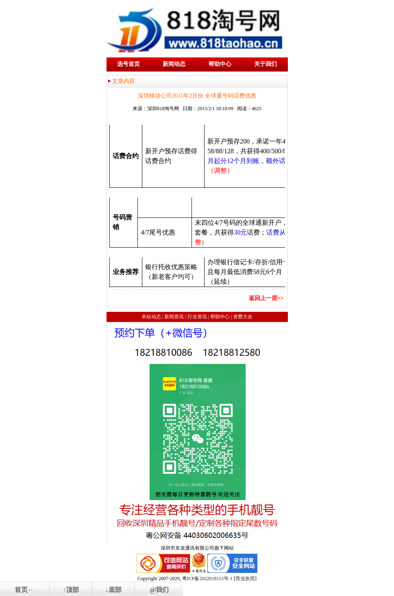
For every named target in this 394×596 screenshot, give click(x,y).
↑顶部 (71, 589)
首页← (24, 589)
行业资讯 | (198, 317)
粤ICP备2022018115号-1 (207, 578)
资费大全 (243, 317)
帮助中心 (220, 64)
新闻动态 (174, 64)
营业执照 (245, 578)
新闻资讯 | (175, 317)
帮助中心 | (221, 317)
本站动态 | (152, 317)
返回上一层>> (266, 298)
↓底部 (113, 589)
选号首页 (128, 64)
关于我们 (265, 64)
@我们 (159, 589)
